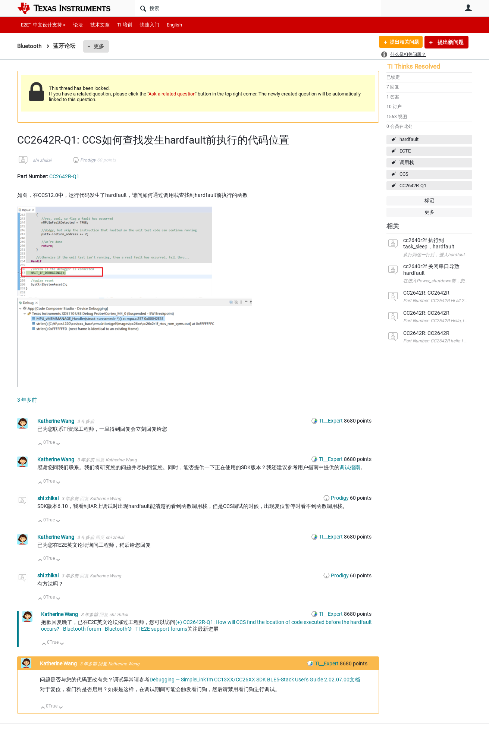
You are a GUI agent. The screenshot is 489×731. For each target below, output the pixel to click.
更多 (99, 46)
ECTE (405, 151)
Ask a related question (171, 94)
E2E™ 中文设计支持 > (43, 25)
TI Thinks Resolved (413, 66)
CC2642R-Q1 (412, 185)
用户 (468, 8)
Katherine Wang (56, 421)
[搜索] (258, 8)
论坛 (78, 25)
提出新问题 (450, 42)
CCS (403, 174)
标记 (429, 200)
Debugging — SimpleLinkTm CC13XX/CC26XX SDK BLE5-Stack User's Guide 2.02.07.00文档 (255, 680)
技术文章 (100, 25)
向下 (58, 444)
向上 (40, 444)
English (174, 25)
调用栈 (406, 162)
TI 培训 (124, 25)
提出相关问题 (402, 42)
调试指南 (349, 467)
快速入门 (149, 25)
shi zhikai (42, 160)
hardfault (409, 139)
